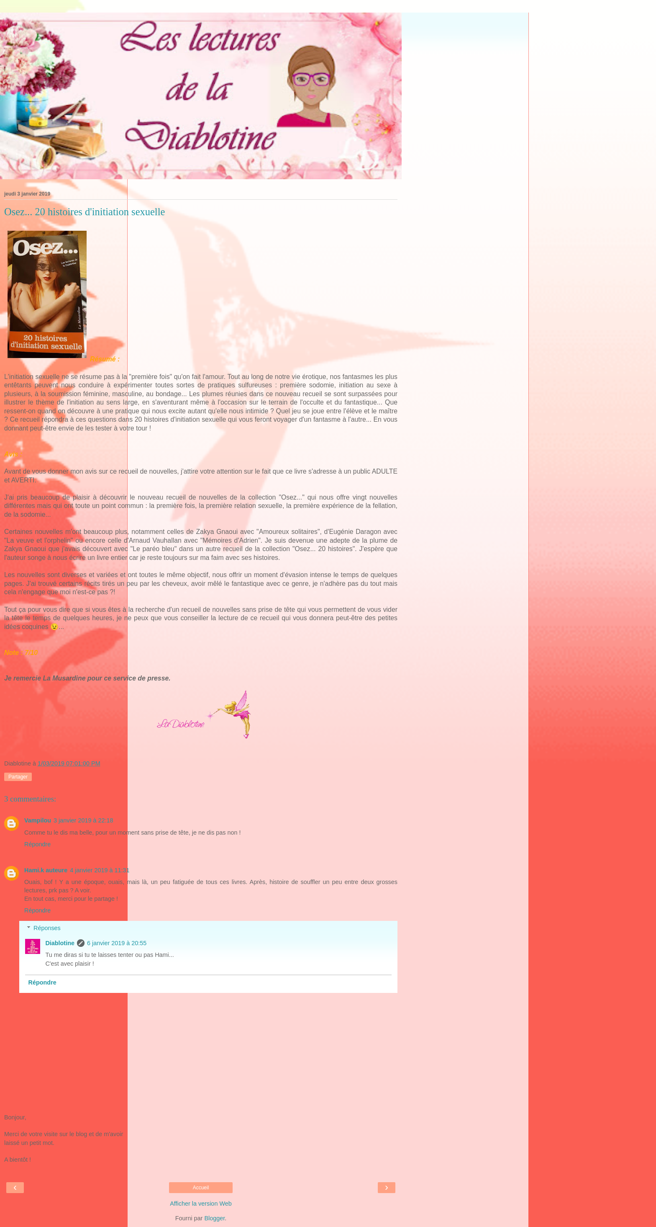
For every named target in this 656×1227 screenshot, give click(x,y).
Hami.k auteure (45, 870)
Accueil (201, 1188)
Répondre (37, 844)
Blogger (214, 1218)
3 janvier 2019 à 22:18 (83, 820)
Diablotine (59, 943)
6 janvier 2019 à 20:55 (116, 943)
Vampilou (37, 820)
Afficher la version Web (200, 1203)
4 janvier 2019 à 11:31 (99, 870)
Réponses (47, 928)
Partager (18, 777)
